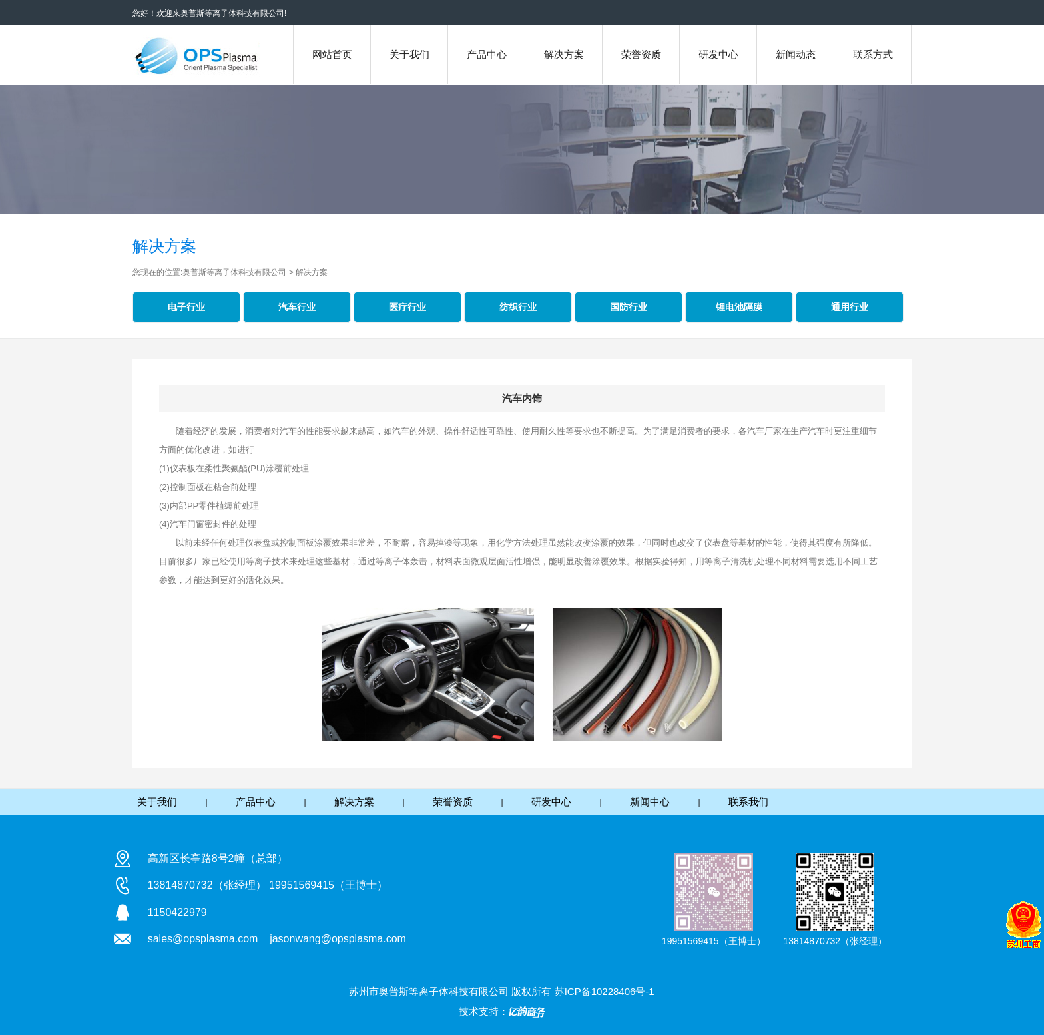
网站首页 (332, 54)
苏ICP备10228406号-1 (604, 991)
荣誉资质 (641, 54)
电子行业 (186, 307)
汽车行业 (297, 307)
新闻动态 (796, 54)
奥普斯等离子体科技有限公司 (235, 272)
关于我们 (409, 54)
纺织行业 (518, 307)
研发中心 (718, 54)
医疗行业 (407, 307)
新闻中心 (650, 801)
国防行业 (628, 307)
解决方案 (564, 54)
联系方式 (873, 54)
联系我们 (748, 801)
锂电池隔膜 (739, 307)
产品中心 (487, 54)
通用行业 (849, 307)
